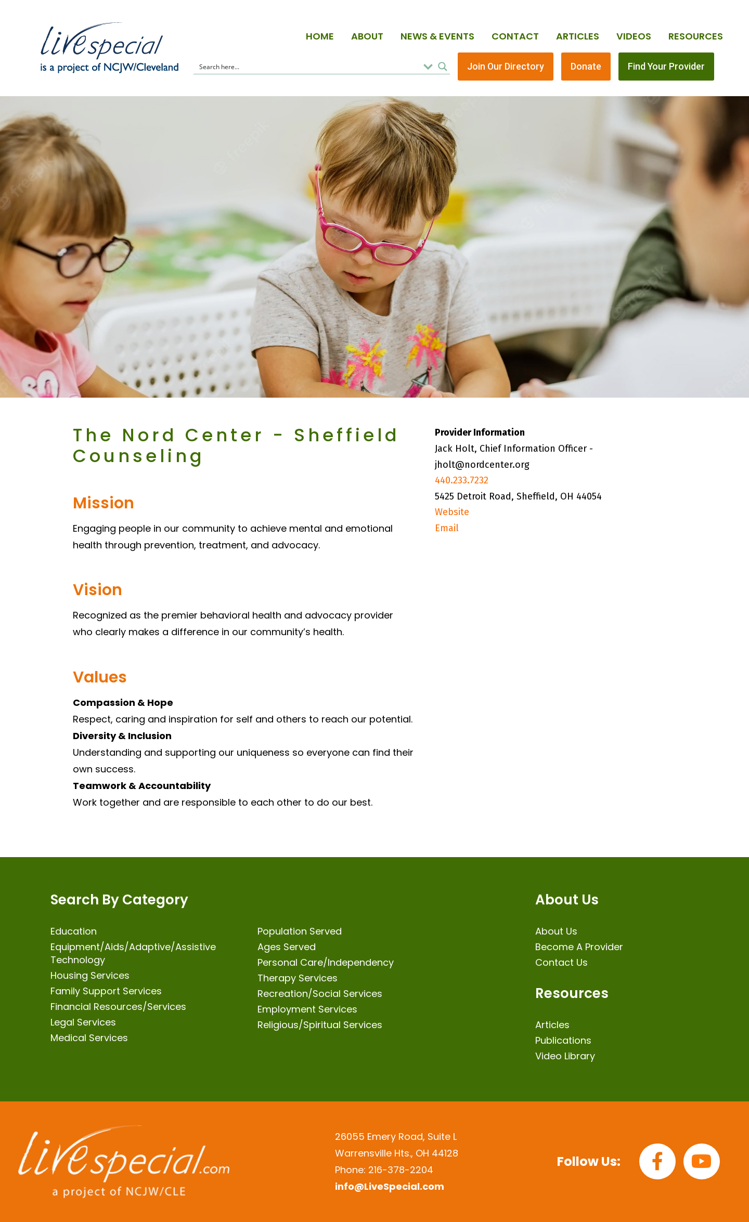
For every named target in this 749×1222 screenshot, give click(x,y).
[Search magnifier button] (442, 66)
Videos (633, 36)
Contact (515, 36)
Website (452, 512)
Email (447, 528)
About (367, 36)
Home (320, 36)
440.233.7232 (461, 480)
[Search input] (307, 66)
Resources (695, 36)
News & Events (437, 36)
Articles (577, 36)
